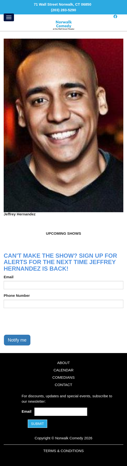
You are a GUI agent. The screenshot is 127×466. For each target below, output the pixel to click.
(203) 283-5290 (63, 10)
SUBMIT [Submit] (37, 424)
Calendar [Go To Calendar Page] (63, 370)
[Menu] (9, 17)
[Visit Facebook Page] (115, 16)
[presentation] (41, 321)
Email (8, 277)
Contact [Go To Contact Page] (63, 385)
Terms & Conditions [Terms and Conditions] (63, 451)
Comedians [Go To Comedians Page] (63, 377)
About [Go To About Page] (63, 363)
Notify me (17, 340)
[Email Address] (61, 412)
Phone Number (17, 295)
